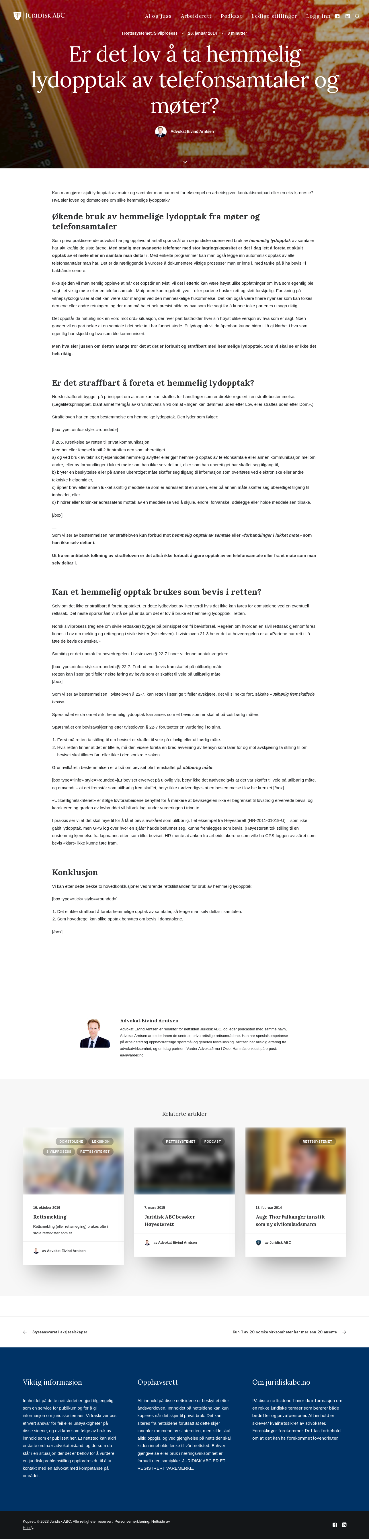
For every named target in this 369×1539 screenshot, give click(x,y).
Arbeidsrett (196, 16)
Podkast (231, 16)
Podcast (212, 1141)
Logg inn (318, 16)
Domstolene (71, 1141)
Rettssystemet (138, 33)
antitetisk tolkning (89, 555)
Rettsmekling (49, 1217)
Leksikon (101, 1141)
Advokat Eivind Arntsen (192, 131)
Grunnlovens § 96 (154, 404)
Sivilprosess (166, 33)
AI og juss (158, 16)
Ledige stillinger (274, 16)
